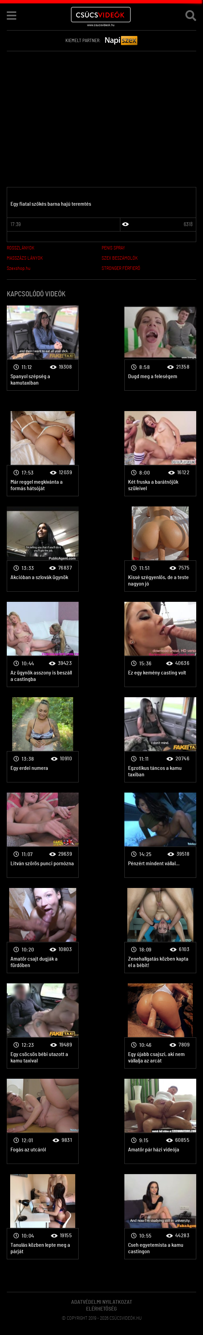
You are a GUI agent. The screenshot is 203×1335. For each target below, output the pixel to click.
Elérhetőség (101, 1309)
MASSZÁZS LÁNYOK (25, 258)
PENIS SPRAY (113, 248)
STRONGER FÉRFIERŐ (121, 268)
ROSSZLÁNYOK (20, 248)
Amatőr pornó (43, 348)
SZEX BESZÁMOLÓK (120, 258)
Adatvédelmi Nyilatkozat (101, 1302)
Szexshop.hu (19, 268)
